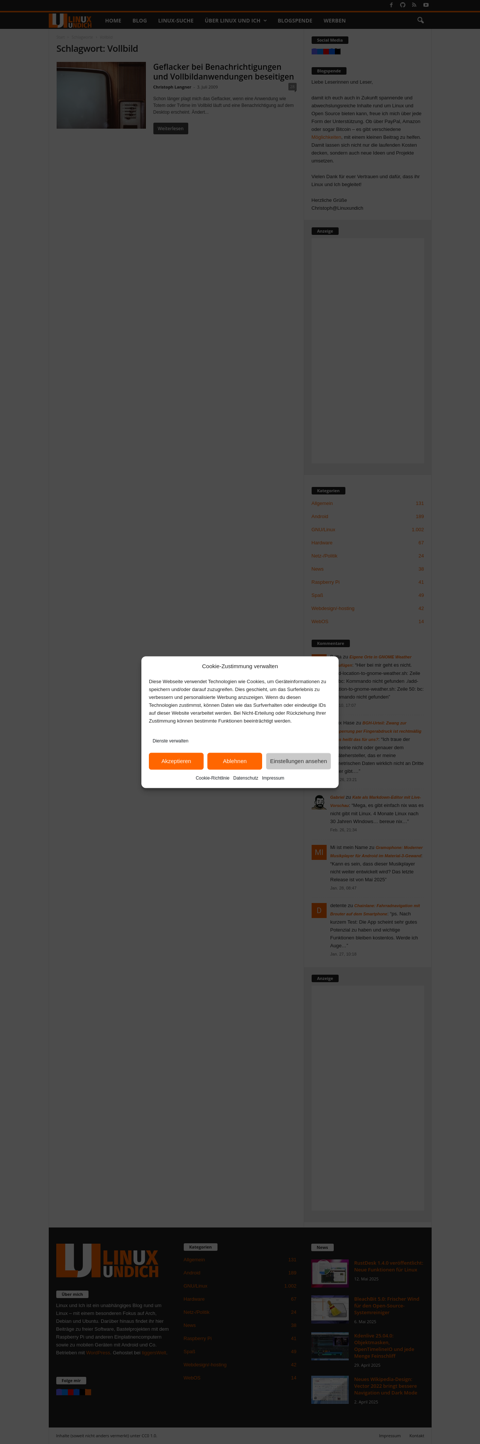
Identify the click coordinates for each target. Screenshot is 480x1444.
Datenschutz (245, 777)
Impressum (273, 777)
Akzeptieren (176, 761)
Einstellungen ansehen (298, 761)
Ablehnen (234, 761)
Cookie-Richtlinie (213, 777)
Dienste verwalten (170, 740)
